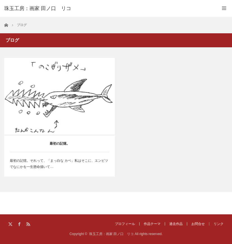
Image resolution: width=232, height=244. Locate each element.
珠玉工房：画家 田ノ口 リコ (111, 234)
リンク (219, 224)
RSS (28, 224)
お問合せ (198, 224)
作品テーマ (152, 224)
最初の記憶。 (60, 144)
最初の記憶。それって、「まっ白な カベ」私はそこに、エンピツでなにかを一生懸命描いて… (59, 164)
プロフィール (125, 224)
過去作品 (176, 224)
